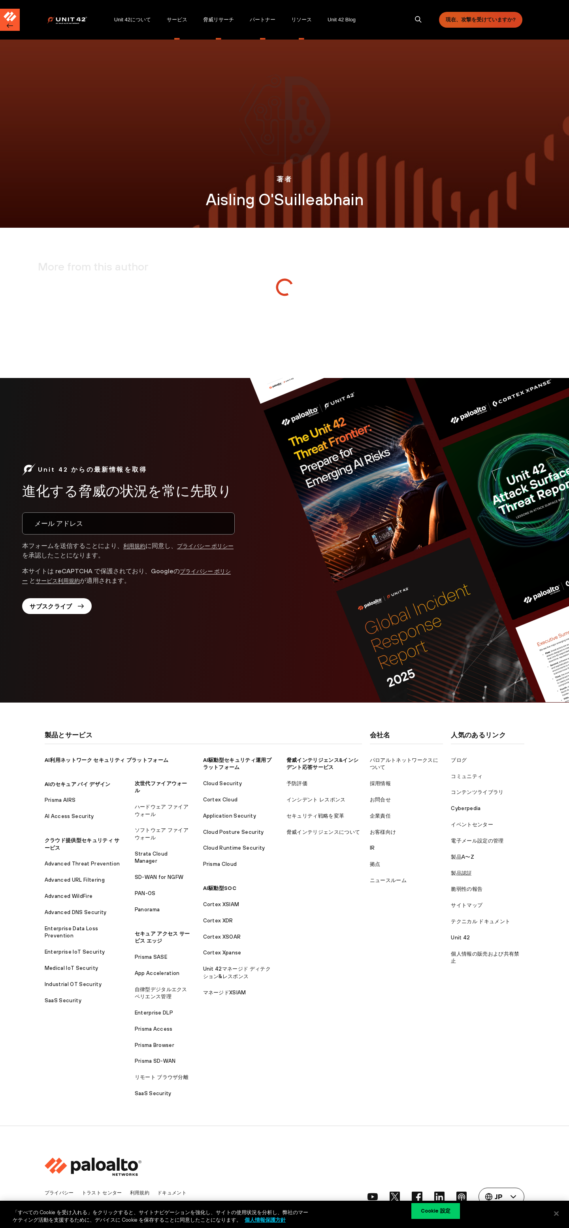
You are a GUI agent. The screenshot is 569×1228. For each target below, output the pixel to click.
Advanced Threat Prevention (82, 864)
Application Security (229, 816)
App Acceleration (157, 973)
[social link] (366, 1197)
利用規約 (136, 545)
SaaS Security (63, 1000)
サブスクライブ (60, 608)
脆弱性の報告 (466, 889)
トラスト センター (106, 1193)
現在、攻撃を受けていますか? (481, 20)
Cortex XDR (218, 921)
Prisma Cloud (220, 864)
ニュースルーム (388, 880)
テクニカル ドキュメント (480, 921)
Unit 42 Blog (342, 20)
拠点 (375, 864)
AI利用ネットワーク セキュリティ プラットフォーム (106, 760)
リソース (301, 20)
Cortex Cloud (220, 800)
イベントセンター (472, 824)
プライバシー (60, 1193)
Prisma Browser (154, 1045)
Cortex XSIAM (221, 904)
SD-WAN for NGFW (159, 877)
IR (372, 848)
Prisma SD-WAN (155, 1061)
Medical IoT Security (71, 968)
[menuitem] (76, 20)
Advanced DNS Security (76, 912)
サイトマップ (466, 905)
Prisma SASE (151, 957)
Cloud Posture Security (233, 832)
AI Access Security (69, 816)
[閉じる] (556, 1213)
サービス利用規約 (68, 580)
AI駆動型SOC (220, 888)
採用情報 (380, 783)
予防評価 (296, 783)
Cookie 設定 (435, 1213)
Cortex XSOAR (222, 937)
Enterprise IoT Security (75, 952)
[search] (418, 20)
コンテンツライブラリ (477, 792)
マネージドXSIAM (224, 993)
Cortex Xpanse (222, 953)
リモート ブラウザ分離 (162, 1077)
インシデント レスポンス (316, 800)
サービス (177, 20)
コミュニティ (466, 776)
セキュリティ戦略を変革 (315, 816)
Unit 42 (460, 938)
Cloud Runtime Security (234, 848)
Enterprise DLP (154, 1013)
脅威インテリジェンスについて (323, 832)
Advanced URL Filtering (75, 880)
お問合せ (380, 800)
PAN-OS (145, 893)
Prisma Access (154, 1029)
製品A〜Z (462, 857)
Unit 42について (132, 20)
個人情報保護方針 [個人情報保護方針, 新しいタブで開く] (265, 1219)
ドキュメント (180, 1193)
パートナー (262, 20)
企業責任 (380, 816)
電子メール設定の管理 (477, 841)
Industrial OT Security (73, 984)
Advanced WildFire (68, 896)
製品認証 (461, 873)
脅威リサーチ (218, 20)
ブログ (459, 760)
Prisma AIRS (60, 800)
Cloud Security (222, 783)
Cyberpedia (465, 808)
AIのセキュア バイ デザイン (78, 784)
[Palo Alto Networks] (72, 20)
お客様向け (383, 832)
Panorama (147, 909)
